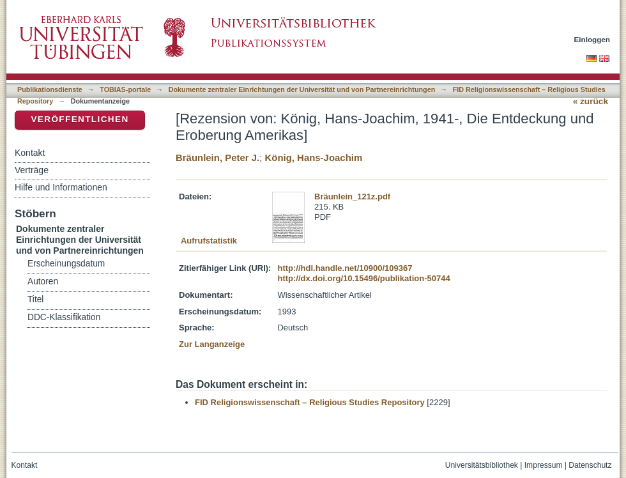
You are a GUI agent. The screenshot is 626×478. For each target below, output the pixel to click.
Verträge (32, 170)
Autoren (42, 281)
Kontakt (30, 153)
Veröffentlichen (79, 119)
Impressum (543, 465)
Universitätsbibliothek (481, 465)
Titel (35, 299)
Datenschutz (590, 465)
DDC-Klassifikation (63, 317)
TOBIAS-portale (125, 89)
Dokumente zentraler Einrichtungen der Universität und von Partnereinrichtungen (302, 89)
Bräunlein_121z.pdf (352, 196)
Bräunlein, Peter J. (217, 157)
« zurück (590, 101)
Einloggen (592, 39)
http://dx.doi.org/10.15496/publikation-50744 (363, 278)
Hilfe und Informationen (61, 187)
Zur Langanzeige (212, 344)
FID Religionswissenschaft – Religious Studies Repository (310, 402)
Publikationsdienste (49, 89)
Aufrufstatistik (209, 240)
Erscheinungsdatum (66, 263)
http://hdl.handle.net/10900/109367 (344, 268)
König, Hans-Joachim (313, 157)
